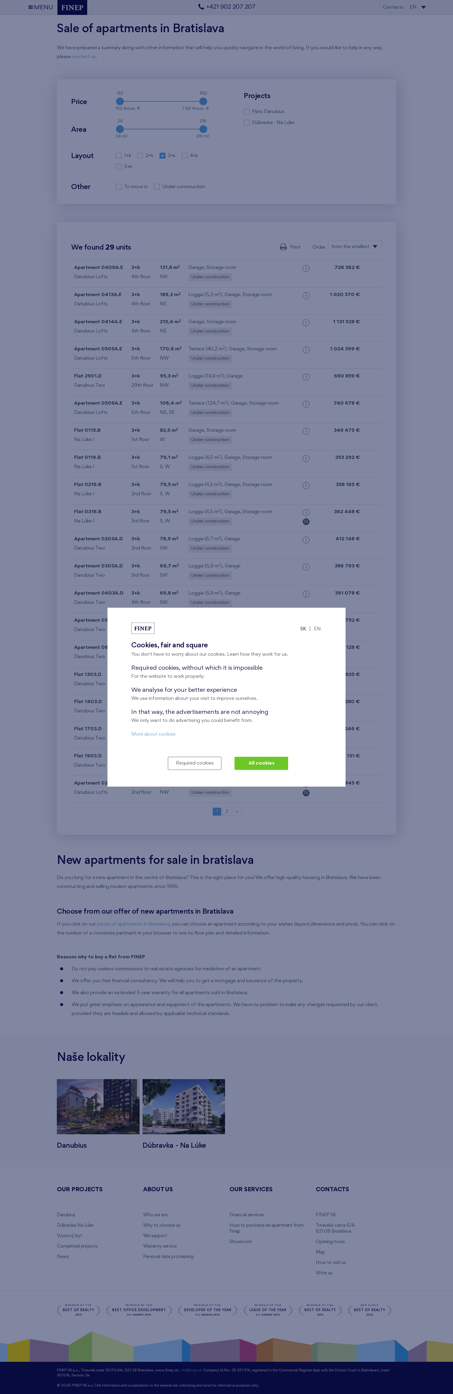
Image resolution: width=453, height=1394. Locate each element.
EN (317, 629)
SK (303, 629)
